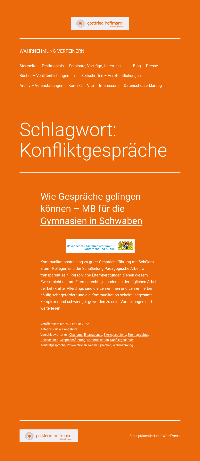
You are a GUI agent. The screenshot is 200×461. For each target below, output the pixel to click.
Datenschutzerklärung (143, 85)
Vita (90, 85)
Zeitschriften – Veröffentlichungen (111, 75)
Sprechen (105, 345)
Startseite (28, 66)
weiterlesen (50, 308)
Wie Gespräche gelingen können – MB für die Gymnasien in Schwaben (91, 208)
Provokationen (77, 345)
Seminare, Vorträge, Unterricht (95, 66)
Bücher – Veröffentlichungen (44, 75)
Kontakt (75, 85)
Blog (137, 66)
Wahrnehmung (123, 345)
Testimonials (52, 66)
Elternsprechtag (138, 334)
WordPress (170, 436)
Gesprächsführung (72, 340)
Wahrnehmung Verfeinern (52, 51)
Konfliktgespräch (122, 340)
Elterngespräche (115, 334)
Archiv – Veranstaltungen (41, 85)
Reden (92, 345)
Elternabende (93, 334)
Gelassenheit (49, 340)
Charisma (76, 334)
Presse (152, 66)
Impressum (109, 85)
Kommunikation (98, 340)
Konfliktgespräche (52, 345)
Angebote (70, 329)
